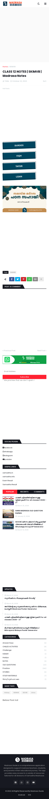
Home (5, 66)
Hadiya (24, 657)
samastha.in (8, 473)
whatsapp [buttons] (8, 451)
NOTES (24, 661)
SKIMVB (12, 66)
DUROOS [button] (19, 145)
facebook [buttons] (8, 447)
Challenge (24, 650)
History (6, 693)
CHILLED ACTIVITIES (24, 646)
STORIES (24, 672)
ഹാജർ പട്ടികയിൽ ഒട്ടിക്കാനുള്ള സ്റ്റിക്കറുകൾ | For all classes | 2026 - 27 (30, 500)
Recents (24, 491)
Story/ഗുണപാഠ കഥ (24, 679)
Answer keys (24, 643)
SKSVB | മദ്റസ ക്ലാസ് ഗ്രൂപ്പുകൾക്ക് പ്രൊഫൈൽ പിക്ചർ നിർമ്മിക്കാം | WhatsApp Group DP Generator (30, 524)
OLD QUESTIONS (24, 664)
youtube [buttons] (8, 459)
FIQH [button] (19, 155)
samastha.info (9, 476)
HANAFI (24, 654)
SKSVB (25, 693)
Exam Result (8, 480)
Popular (10, 491)
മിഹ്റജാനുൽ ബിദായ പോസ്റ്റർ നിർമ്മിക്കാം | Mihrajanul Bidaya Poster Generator (21, 629)
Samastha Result (10, 484)
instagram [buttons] (8, 455)
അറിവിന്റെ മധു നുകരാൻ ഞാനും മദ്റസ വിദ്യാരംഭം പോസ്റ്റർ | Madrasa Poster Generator (25, 607)
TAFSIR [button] (18, 166)
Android (21, 795)
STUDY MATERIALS (24, 675)
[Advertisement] (24, 34)
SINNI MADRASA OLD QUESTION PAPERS (29, 512)
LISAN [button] (19, 176)
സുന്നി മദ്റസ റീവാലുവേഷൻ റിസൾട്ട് (19, 598)
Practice (24, 668)
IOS (29, 795)
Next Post (41, 350)
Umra (33, 693)
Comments (39, 491)
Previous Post (9, 350)
